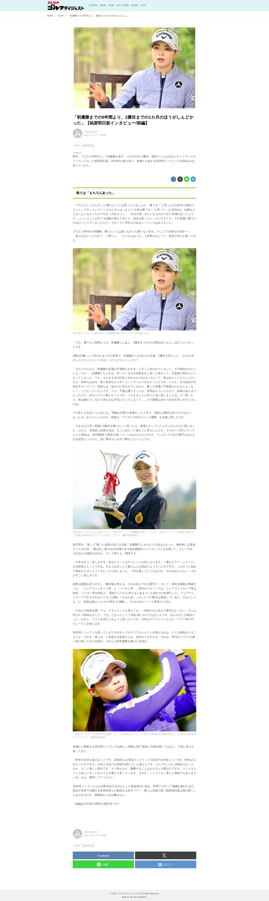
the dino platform (138, 897)
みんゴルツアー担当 (95, 135)
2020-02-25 (90, 131)
